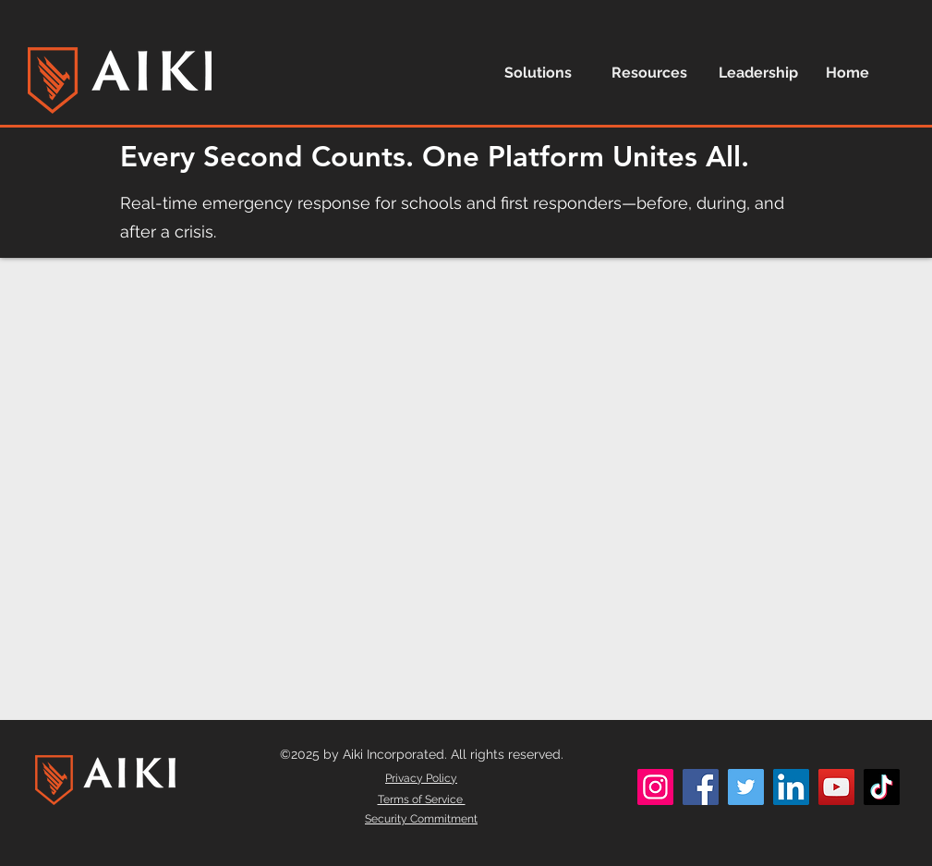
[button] (544, 72)
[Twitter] (746, 787)
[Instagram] (655, 787)
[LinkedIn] (791, 787)
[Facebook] (701, 787)
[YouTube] (836, 787)
